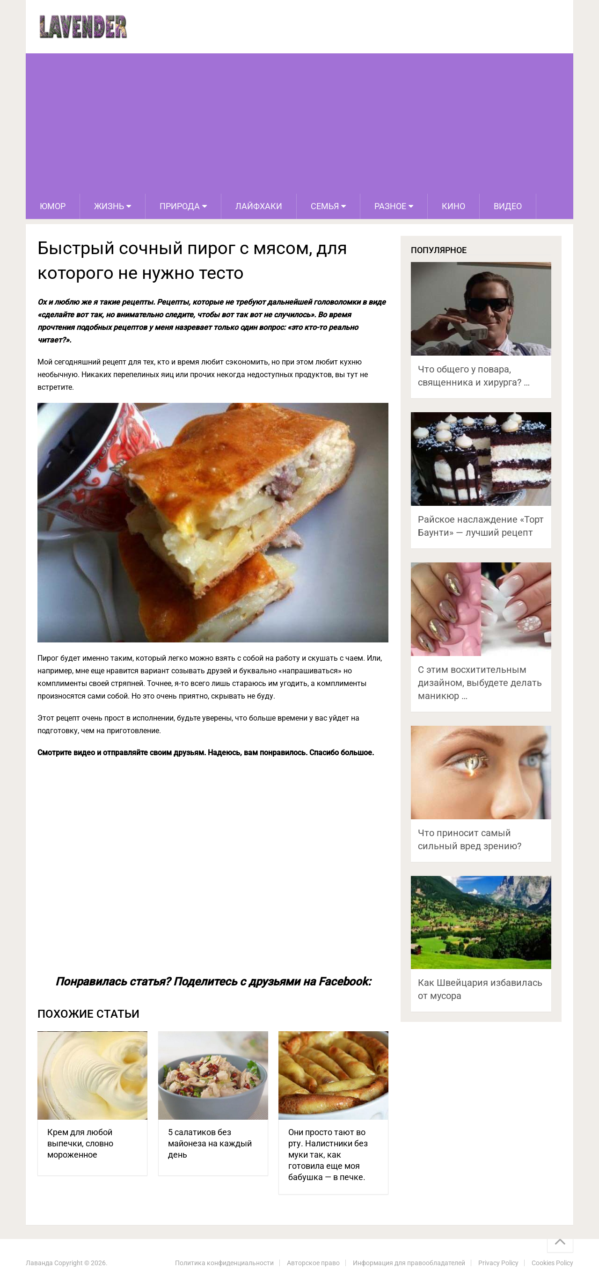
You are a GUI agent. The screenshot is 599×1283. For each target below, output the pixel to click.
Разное (390, 206)
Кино (453, 206)
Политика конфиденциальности (224, 1263)
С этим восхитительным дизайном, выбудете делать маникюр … (480, 682)
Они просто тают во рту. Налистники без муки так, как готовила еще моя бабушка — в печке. (328, 1154)
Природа (180, 206)
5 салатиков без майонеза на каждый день (210, 1143)
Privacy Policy (498, 1263)
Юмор (53, 206)
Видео (508, 206)
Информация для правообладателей (409, 1263)
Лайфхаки (258, 206)
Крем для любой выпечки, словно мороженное (80, 1143)
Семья (325, 206)
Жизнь (109, 206)
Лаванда (39, 1263)
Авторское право (313, 1263)
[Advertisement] (299, 123)
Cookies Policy (552, 1263)
